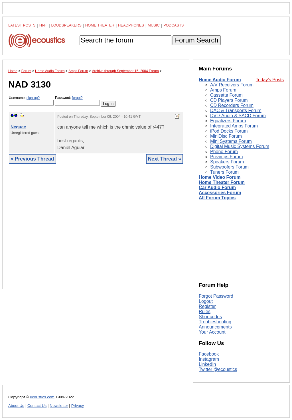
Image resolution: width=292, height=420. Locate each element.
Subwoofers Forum (229, 167)
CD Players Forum (229, 100)
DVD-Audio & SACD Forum (238, 115)
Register (207, 306)
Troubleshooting (215, 321)
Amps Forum (223, 90)
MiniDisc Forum (226, 136)
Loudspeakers (66, 25)
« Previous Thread (32, 159)
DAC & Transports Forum (235, 110)
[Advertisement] (95, 230)
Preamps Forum (226, 156)
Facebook (209, 354)
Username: (31, 101)
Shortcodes (210, 316)
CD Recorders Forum (232, 105)
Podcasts (173, 25)
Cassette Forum (226, 95)
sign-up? (33, 98)
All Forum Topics (217, 197)
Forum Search (196, 40)
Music (154, 25)
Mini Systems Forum (231, 141)
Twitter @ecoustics (218, 369)
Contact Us (36, 405)
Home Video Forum (219, 177)
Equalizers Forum (228, 120)
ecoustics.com (42, 397)
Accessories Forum (220, 192)
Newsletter (59, 405)
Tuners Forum (224, 172)
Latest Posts (22, 25)
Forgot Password (216, 296)
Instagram (209, 359)
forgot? (77, 98)
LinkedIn (207, 364)
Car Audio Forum (217, 187)
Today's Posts (270, 79)
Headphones (131, 25)
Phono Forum (224, 151)
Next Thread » (164, 159)
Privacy (77, 405)
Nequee (18, 126)
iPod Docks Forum (229, 131)
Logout (206, 301)
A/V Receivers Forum (232, 84)
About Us (16, 405)
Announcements (215, 326)
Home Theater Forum (222, 182)
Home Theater (99, 25)
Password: (77, 101)
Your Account (212, 332)
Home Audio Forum (220, 79)
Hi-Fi (43, 25)
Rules (204, 311)
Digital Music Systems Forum (239, 146)
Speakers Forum (227, 161)
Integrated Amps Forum (234, 125)
